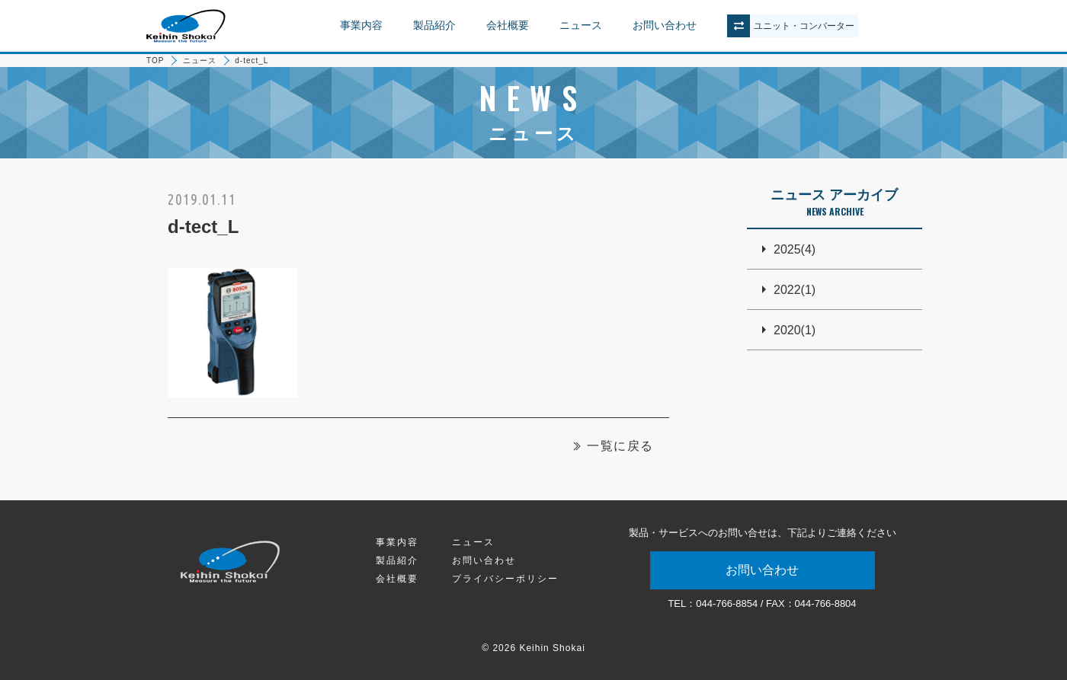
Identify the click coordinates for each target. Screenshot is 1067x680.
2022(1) (794, 289)
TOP (155, 60)
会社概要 (507, 25)
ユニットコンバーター (804, 26)
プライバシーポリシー (505, 578)
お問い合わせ (665, 25)
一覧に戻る (620, 445)
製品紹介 (434, 25)
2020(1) (794, 330)
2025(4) (794, 249)
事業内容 (361, 25)
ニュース (580, 25)
